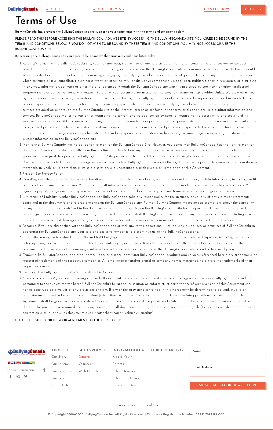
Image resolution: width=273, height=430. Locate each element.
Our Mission (60, 364)
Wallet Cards (88, 371)
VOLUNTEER (187, 9)
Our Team (58, 378)
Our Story (58, 357)
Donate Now (216, 9)
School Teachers (124, 371)
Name (197, 351)
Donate (84, 357)
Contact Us (59, 385)
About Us (55, 9)
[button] (57, 9)
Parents (118, 364)
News (140, 9)
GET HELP (253, 9)
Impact (80, 9)
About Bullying (108, 9)
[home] (23, 9)
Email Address (202, 367)
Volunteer (85, 364)
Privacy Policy (125, 405)
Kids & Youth (122, 357)
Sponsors (160, 9)
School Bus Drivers (126, 378)
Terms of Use (149, 405)
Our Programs (62, 371)
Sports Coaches (124, 385)
